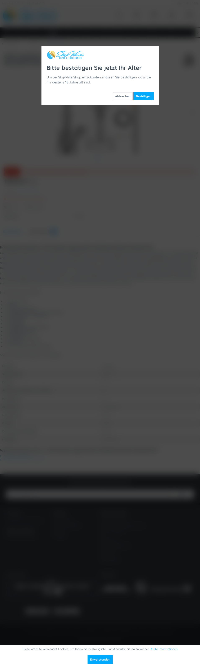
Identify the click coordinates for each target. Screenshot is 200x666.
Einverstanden (100, 659)
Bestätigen (143, 96)
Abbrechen (122, 96)
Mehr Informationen (164, 649)
